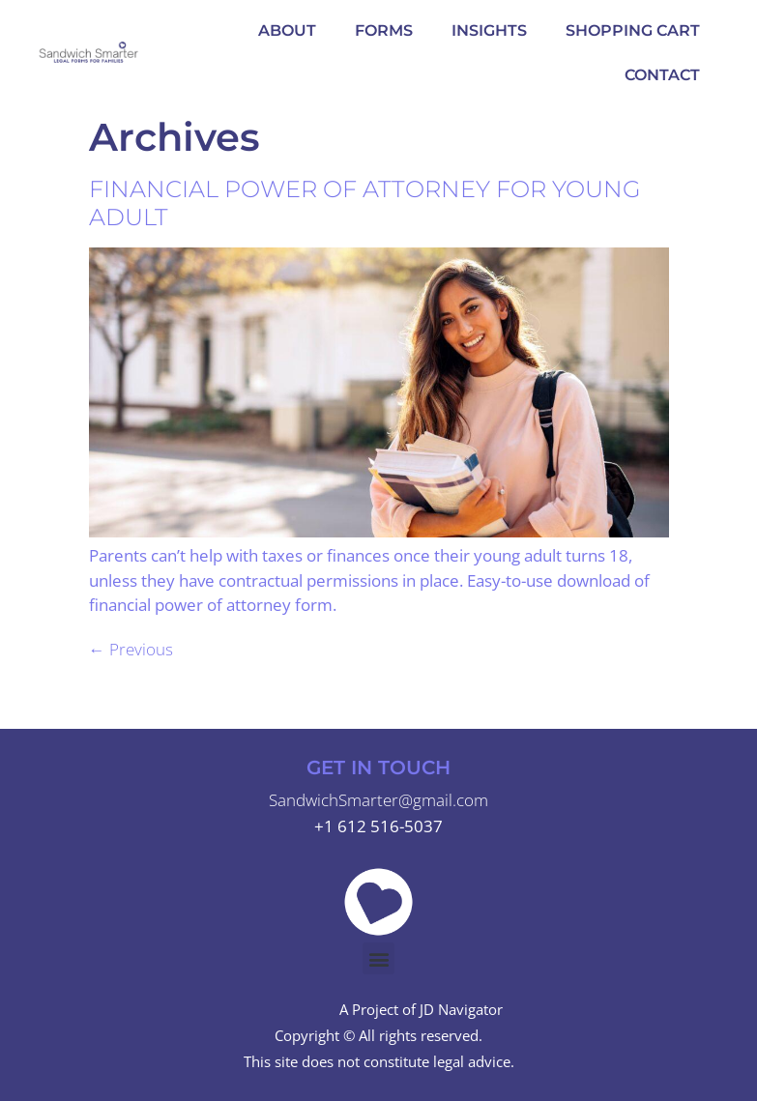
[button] (378, 958)
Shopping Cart (633, 30)
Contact (662, 75)
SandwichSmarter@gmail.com (378, 800)
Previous (131, 649)
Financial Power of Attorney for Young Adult (365, 203)
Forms (384, 30)
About (287, 30)
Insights (489, 30)
